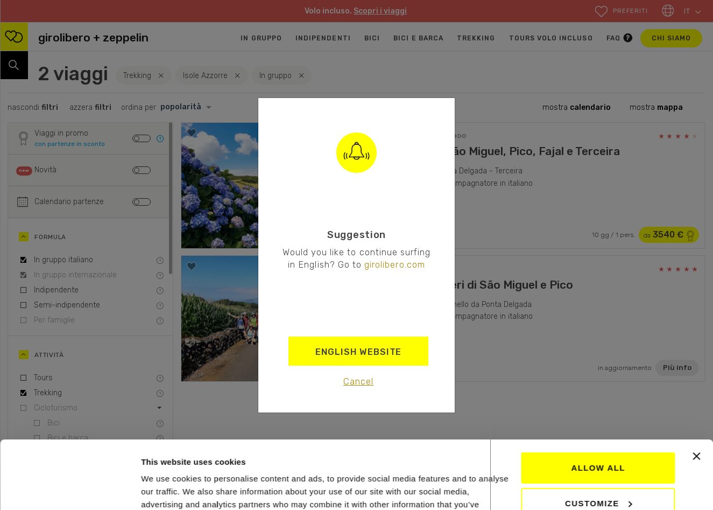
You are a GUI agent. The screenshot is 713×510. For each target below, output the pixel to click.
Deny (598, 480)
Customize (598, 444)
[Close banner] (696, 398)
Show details (166, 488)
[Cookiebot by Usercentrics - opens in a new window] (70, 489)
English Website (358, 351)
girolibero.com (394, 264)
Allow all (598, 409)
